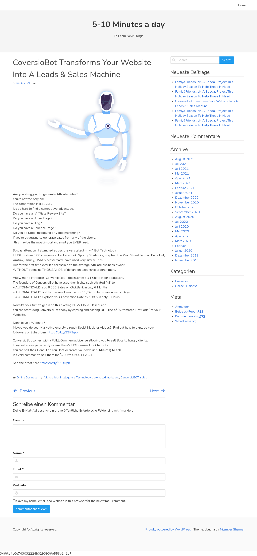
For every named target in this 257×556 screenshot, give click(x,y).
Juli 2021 (181, 164)
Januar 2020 (183, 250)
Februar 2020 (185, 246)
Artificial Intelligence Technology (70, 377)
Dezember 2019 (187, 255)
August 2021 (184, 159)
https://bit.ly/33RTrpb (63, 332)
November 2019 (187, 260)
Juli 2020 (181, 222)
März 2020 (183, 241)
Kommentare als (190, 316)
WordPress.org (186, 321)
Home (242, 5)
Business (181, 281)
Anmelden (182, 307)
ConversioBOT (130, 377)
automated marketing (105, 377)
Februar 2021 (185, 188)
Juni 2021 (182, 169)
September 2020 (187, 212)
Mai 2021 (182, 173)
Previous (24, 391)
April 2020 (183, 236)
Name (18, 453)
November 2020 (187, 202)
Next (157, 391)
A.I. (45, 377)
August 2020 (184, 217)
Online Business (27, 377)
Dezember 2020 (187, 197)
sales (143, 377)
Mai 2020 (182, 231)
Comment (20, 420)
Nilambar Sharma (232, 529)
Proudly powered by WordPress (168, 529)
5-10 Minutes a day (128, 24)
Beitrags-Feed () (190, 311)
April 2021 (183, 178)
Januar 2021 (183, 193)
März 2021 (183, 183)
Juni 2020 (182, 226)
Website (19, 485)
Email (18, 469)
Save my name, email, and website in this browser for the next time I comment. (69, 501)
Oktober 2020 (185, 207)
